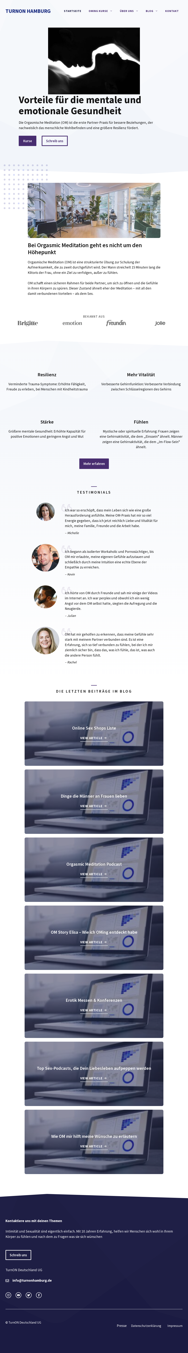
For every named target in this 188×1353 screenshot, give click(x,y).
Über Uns (131, 11)
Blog (154, 11)
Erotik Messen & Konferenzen (94, 1000)
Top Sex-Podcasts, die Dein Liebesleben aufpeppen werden (94, 1068)
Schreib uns (54, 141)
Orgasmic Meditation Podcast (94, 864)
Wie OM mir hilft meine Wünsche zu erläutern (94, 1136)
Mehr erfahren (94, 463)
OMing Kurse (102, 11)
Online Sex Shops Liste (94, 728)
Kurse (27, 141)
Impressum (174, 1326)
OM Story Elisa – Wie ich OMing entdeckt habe (94, 932)
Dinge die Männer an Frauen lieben (94, 796)
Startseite (72, 11)
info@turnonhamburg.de (32, 1280)
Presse (122, 1325)
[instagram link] (8, 1295)
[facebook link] (39, 1295)
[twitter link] (18, 1295)
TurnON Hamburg (28, 11)
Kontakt (172, 11)
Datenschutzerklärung (146, 1326)
